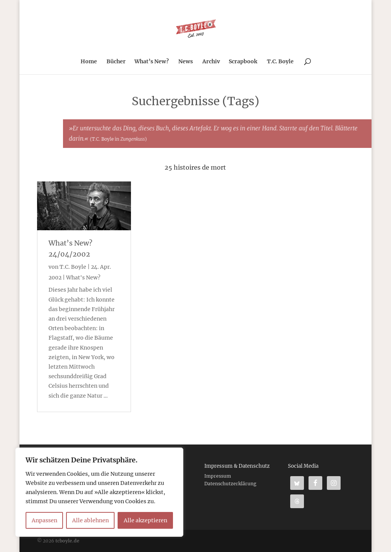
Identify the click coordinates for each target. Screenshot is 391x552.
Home (89, 62)
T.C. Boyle (280, 62)
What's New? (83, 277)
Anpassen (44, 520)
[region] (99, 492)
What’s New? (151, 62)
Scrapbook (243, 62)
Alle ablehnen (90, 520)
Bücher (116, 62)
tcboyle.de (67, 541)
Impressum (217, 476)
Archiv (211, 62)
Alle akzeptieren (145, 520)
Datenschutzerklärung (230, 483)
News (185, 62)
